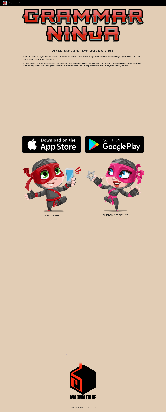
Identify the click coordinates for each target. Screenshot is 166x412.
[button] (163, 3)
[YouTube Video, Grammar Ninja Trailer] (83, 102)
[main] (83, 50)
